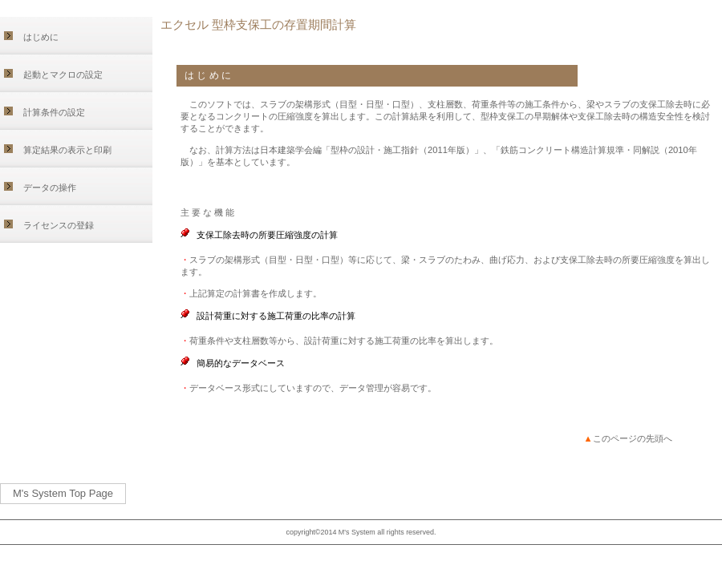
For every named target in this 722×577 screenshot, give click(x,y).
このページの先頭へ (628, 438)
